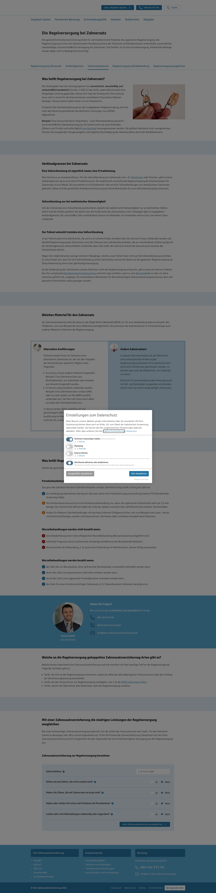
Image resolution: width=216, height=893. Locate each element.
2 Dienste (80, 448)
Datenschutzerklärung (113, 431)
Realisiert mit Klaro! (141, 479)
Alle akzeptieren (139, 473)
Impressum (131, 431)
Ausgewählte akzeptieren (80, 473)
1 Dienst (79, 441)
